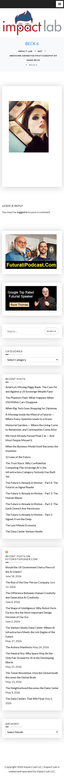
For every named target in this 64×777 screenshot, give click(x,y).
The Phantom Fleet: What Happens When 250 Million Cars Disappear (29, 400)
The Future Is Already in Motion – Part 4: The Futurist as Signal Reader (31, 485)
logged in (22, 212)
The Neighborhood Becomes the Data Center (32, 688)
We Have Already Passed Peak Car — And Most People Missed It (29, 438)
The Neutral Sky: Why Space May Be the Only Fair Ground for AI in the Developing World (29, 658)
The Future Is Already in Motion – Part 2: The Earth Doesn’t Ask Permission (31, 506)
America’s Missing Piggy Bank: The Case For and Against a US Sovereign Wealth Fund (31, 389)
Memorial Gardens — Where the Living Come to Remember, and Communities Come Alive (31, 427)
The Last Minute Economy (20, 525)
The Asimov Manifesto (18, 647)
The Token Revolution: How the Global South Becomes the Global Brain (31, 675)
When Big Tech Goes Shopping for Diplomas (31, 408)
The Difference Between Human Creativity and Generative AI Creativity (30, 595)
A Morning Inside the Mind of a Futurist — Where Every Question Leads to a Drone (29, 416)
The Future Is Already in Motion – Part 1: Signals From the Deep (29, 517)
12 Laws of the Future (18, 457)
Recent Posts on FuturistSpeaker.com (21, 558)
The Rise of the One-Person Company (27, 582)
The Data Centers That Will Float (24, 698)
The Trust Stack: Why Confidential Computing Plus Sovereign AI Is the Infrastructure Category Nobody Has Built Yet (30, 469)
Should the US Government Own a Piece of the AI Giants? (30, 569)
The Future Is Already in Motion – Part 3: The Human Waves (31, 495)
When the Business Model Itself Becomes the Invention (31, 448)
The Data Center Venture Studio (24, 531)
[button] (59, 4)
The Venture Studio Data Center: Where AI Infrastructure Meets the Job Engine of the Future (30, 632)
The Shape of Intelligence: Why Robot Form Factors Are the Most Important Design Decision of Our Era (30, 612)
